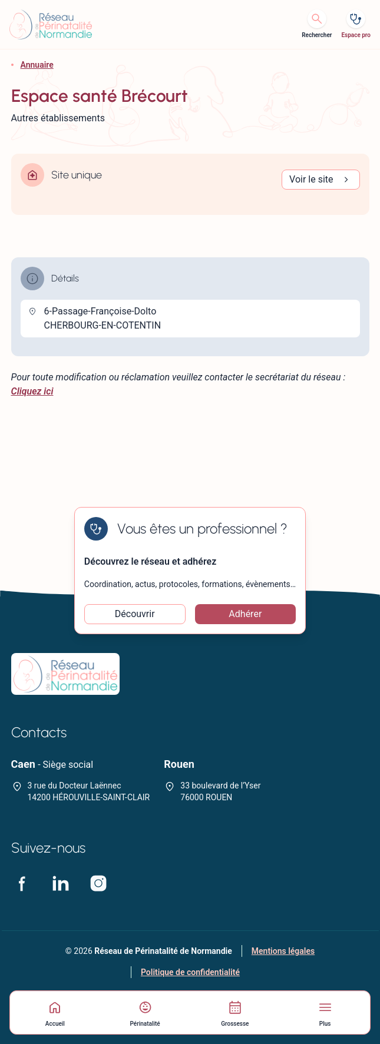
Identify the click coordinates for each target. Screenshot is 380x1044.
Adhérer (245, 613)
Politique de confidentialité (190, 972)
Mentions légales (283, 951)
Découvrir (135, 613)
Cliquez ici (32, 391)
